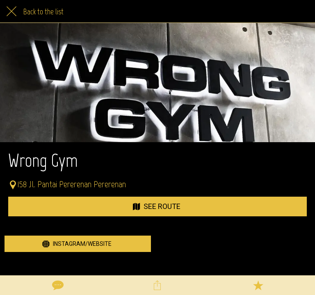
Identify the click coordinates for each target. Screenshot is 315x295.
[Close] (11, 11)
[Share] (157, 285)
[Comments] (57, 285)
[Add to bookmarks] (258, 285)
